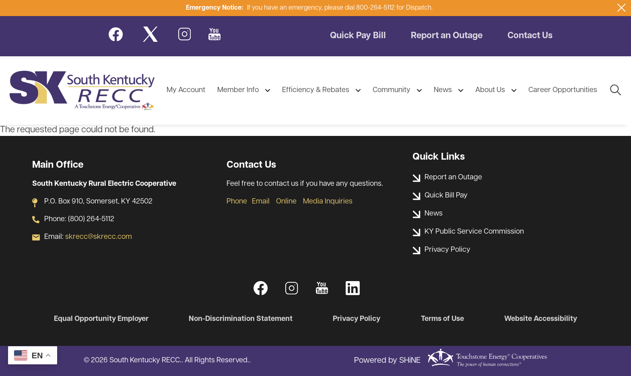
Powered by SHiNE (387, 361)
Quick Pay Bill (358, 36)
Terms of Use (442, 319)
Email (261, 201)
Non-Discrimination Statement (241, 319)
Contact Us (530, 36)
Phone (237, 201)
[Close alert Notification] (621, 7)
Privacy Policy (356, 319)
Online (286, 201)
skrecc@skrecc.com (98, 237)
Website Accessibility (540, 319)
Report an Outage (447, 36)
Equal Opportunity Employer (101, 319)
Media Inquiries (328, 201)
